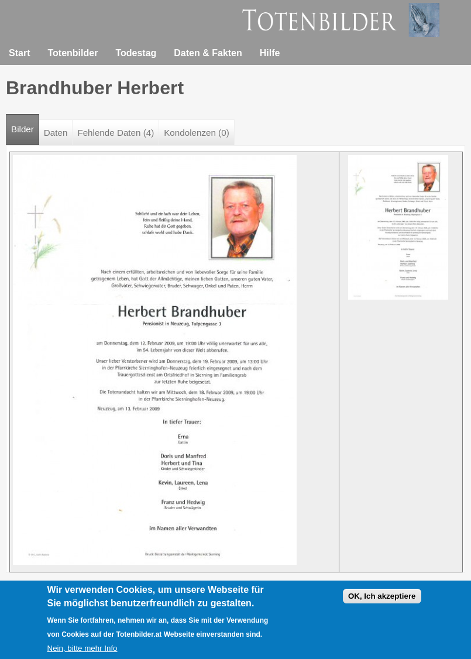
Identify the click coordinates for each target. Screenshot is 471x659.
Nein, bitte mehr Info (82, 650)
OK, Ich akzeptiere (382, 598)
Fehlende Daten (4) (115, 133)
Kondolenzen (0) (196, 133)
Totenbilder (72, 53)
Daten (56, 133)
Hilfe (270, 53)
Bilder (25, 124)
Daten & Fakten (208, 53)
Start (19, 53)
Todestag (135, 53)
